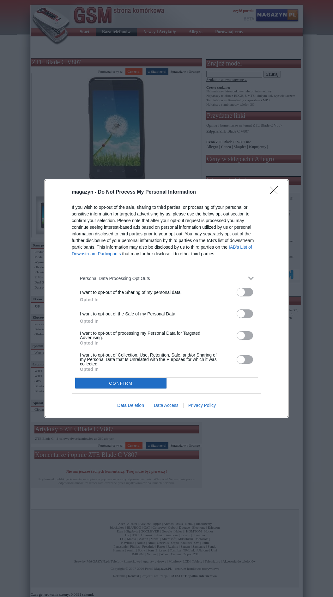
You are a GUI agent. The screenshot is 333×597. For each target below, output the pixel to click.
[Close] (276, 192)
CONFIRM (121, 383)
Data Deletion (130, 405)
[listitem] (166, 278)
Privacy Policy (202, 405)
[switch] (245, 292)
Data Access (166, 405)
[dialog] (166, 298)
